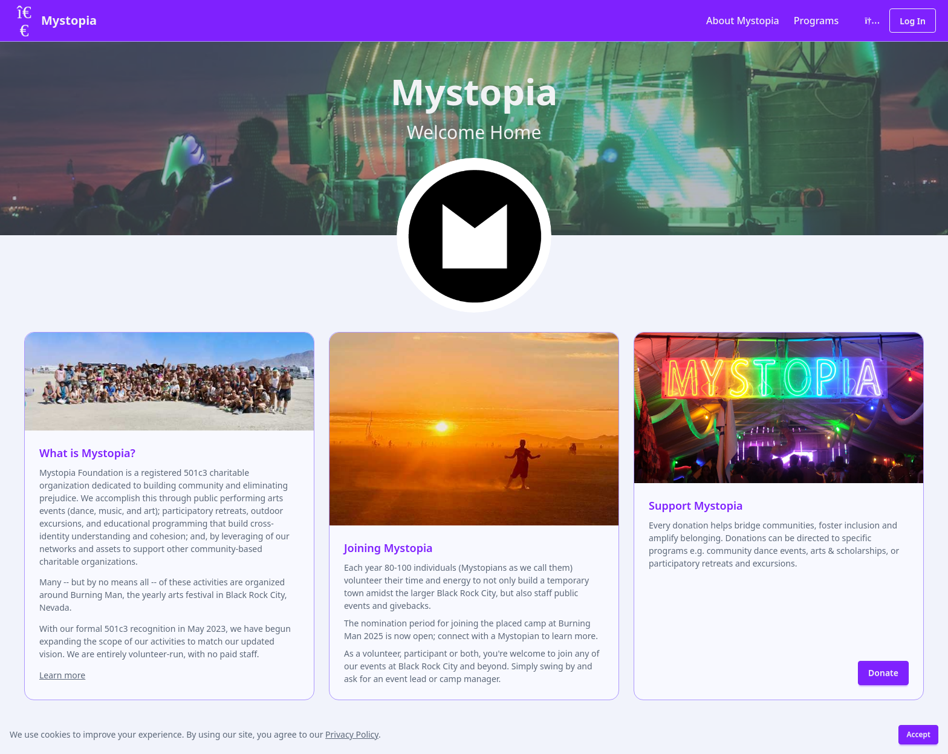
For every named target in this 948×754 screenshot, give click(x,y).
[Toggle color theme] (870, 20)
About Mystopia (742, 20)
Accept (918, 734)
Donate (883, 672)
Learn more (62, 675)
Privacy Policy (351, 734)
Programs (816, 20)
